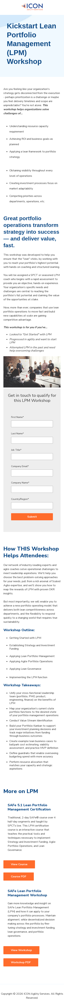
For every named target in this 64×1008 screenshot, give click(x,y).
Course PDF (18, 876)
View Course (19, 864)
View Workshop (21, 950)
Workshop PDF (21, 962)
